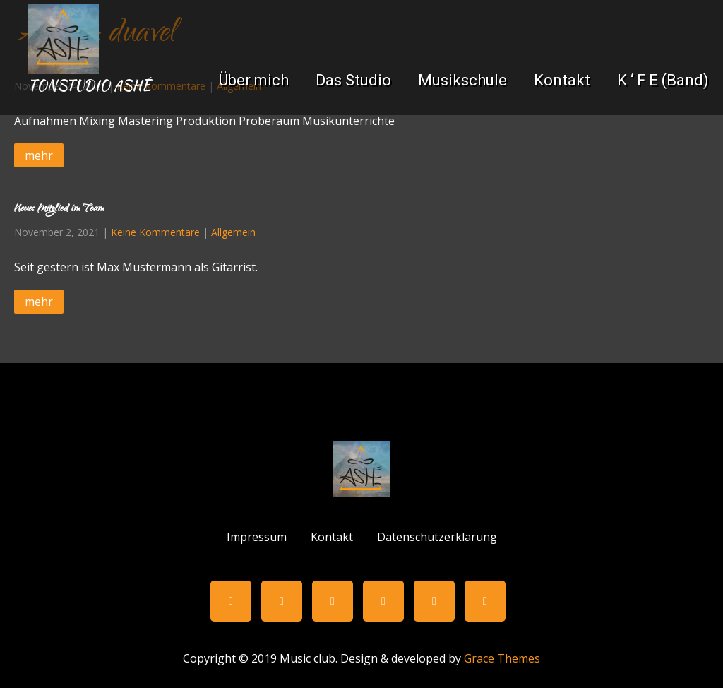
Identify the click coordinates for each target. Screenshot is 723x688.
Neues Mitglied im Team (59, 209)
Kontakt (562, 80)
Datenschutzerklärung (437, 534)
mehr (39, 155)
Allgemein (233, 232)
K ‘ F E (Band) (663, 80)
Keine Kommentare (155, 232)
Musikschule (462, 80)
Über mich (254, 80)
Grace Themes (502, 658)
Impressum (257, 534)
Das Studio (353, 80)
